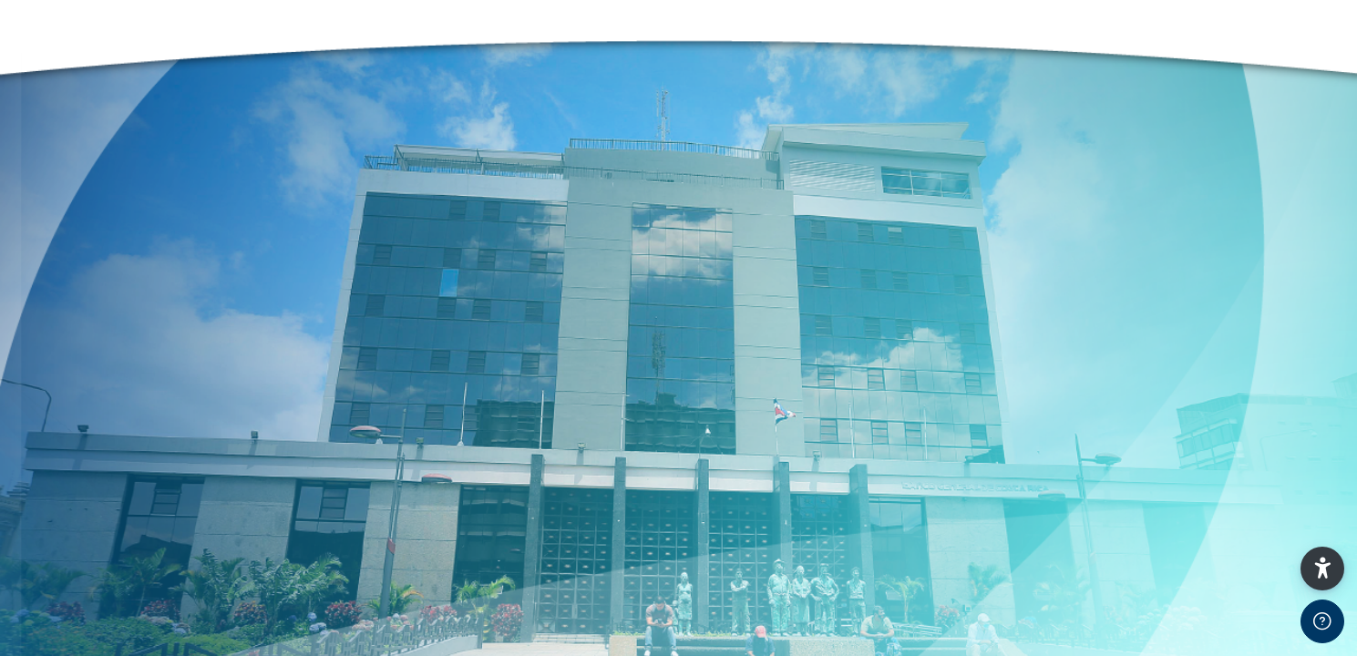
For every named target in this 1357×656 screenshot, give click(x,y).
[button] (1322, 568)
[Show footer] (1322, 621)
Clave (48, 603)
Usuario (54, 511)
